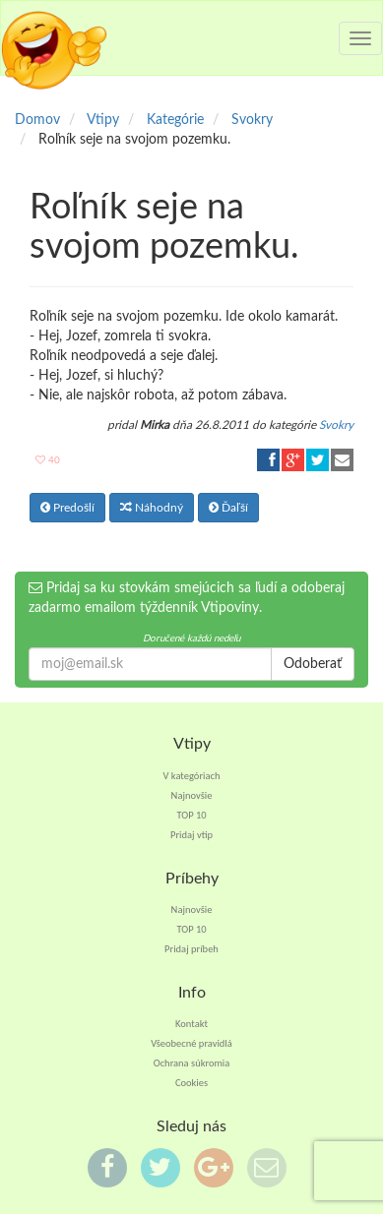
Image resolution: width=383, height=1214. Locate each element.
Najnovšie (192, 795)
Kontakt (191, 1023)
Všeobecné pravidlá (191, 1043)
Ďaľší (228, 508)
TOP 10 (191, 815)
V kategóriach (192, 775)
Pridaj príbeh (191, 948)
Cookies (191, 1082)
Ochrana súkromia (192, 1063)
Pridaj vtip (191, 834)
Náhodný (151, 508)
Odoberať (313, 664)
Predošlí (67, 508)
